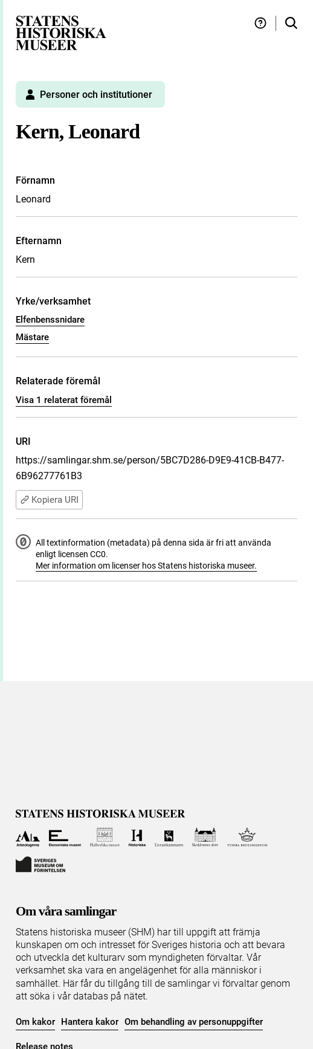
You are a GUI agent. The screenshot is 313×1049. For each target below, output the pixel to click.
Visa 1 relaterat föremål (64, 400)
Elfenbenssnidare (50, 319)
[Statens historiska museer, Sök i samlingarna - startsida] (61, 32)
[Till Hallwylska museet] (105, 837)
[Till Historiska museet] (137, 837)
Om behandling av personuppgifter (193, 1021)
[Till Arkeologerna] (28, 837)
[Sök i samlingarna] (291, 23)
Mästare (32, 337)
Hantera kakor (89, 1021)
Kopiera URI (49, 499)
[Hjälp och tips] (260, 23)
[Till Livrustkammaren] (169, 837)
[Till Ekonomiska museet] (65, 837)
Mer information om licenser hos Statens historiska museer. (146, 565)
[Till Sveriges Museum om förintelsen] (40, 863)
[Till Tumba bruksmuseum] (247, 837)
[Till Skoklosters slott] (205, 837)
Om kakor (35, 1021)
